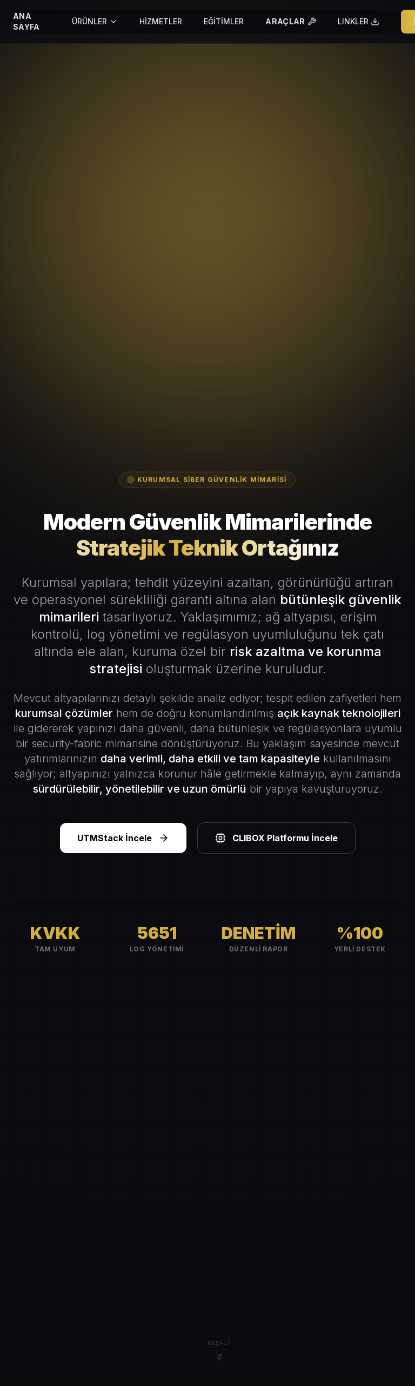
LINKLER (358, 21)
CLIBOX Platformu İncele (276, 838)
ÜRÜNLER (95, 21)
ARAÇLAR (290, 21)
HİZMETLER (160, 21)
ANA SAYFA (26, 21)
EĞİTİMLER (224, 21)
